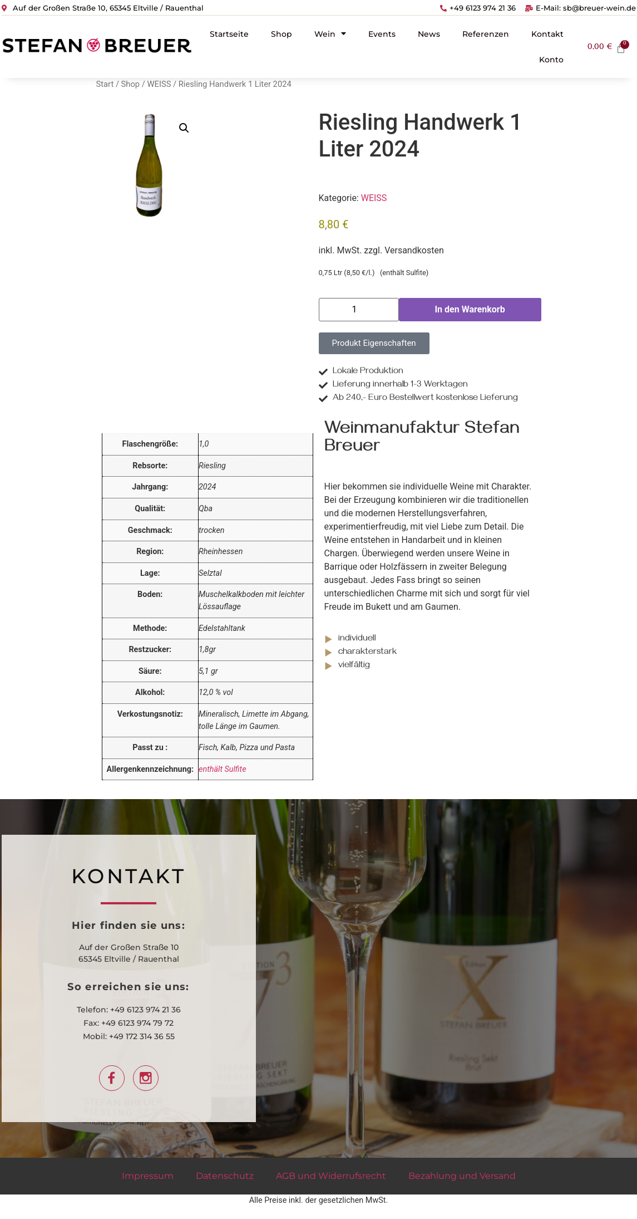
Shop (281, 34)
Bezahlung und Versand (462, 1176)
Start (105, 84)
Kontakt (547, 34)
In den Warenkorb (469, 309)
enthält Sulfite (222, 769)
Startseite (229, 34)
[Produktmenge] (359, 309)
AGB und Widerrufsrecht (331, 1176)
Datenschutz (225, 1176)
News (429, 34)
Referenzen (485, 34)
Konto (551, 60)
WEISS (159, 84)
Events (382, 34)
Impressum (148, 1176)
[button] (184, 128)
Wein (330, 33)
